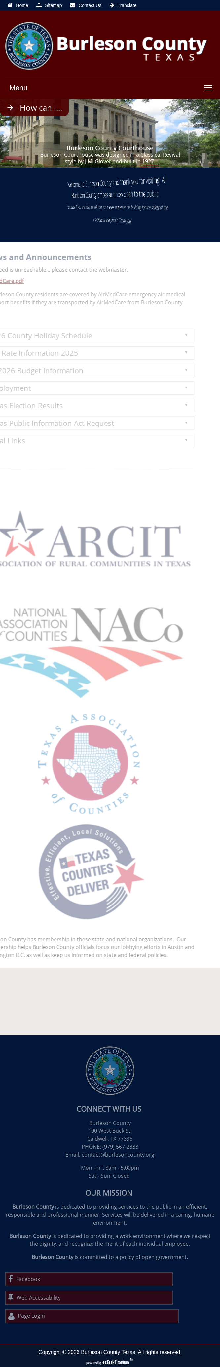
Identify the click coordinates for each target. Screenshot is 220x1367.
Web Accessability (34, 1297)
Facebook (24, 1279)
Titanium (116, 1362)
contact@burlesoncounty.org (118, 1154)
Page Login (26, 1316)
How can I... (41, 107)
